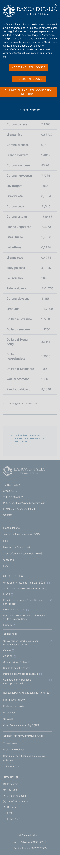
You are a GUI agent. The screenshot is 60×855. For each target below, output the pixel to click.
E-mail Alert (11, 819)
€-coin (7, 650)
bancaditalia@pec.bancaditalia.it (27, 503)
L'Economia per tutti (14, 609)
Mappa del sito (11, 527)
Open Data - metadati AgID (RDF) (21, 725)
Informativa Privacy (14, 699)
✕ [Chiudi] (56, 4)
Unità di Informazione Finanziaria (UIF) (24, 582)
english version (30, 111)
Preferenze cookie (13, 706)
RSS (7, 813)
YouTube (10, 789)
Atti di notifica (11, 766)
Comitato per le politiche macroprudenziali (17, 681)
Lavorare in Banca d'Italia (17, 547)
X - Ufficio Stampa (15, 801)
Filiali (6, 540)
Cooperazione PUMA (15, 662)
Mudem (7, 624)
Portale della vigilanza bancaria (20, 673)
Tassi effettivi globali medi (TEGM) (22, 553)
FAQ (5, 566)
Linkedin (10, 807)
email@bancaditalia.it (23, 508)
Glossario (8, 559)
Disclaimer (9, 712)
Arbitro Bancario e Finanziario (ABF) (23, 588)
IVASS (6, 594)
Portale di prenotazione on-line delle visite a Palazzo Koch (24, 617)
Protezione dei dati (14, 749)
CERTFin (8, 656)
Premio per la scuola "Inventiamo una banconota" (24, 602)
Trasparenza (10, 743)
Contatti (7, 514)
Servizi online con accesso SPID (21, 534)
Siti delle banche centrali (17, 668)
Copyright (8, 718)
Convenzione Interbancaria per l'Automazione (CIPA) (20, 642)
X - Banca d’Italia (14, 795)
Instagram (10, 783)
